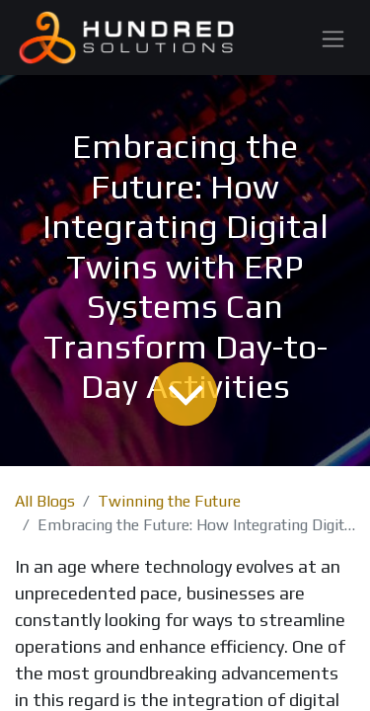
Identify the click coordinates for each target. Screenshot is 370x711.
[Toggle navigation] (333, 37)
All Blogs (45, 501)
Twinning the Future (169, 501)
